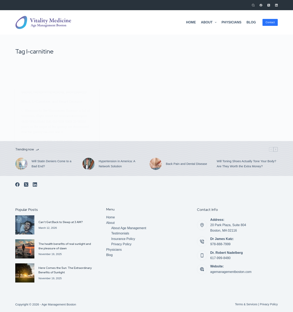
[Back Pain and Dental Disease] (156, 164)
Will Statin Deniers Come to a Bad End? (51, 163)
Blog (251, 22)
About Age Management (128, 228)
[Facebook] (261, 5)
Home (191, 22)
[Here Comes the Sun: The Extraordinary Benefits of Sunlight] (24, 272)
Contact (270, 22)
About (209, 22)
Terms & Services (245, 304)
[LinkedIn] (276, 5)
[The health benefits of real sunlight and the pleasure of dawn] (24, 248)
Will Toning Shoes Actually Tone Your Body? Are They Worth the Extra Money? (246, 163)
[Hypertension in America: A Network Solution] (88, 164)
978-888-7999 (220, 244)
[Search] (253, 5)
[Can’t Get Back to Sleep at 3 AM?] (24, 224)
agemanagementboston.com (230, 272)
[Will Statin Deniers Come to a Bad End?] (21, 164)
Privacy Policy (121, 244)
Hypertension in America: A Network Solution (117, 163)
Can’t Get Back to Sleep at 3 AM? (61, 222)
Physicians (232, 22)
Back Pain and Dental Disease (186, 163)
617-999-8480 (220, 258)
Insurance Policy (123, 239)
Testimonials (120, 233)
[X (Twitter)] (268, 5)
